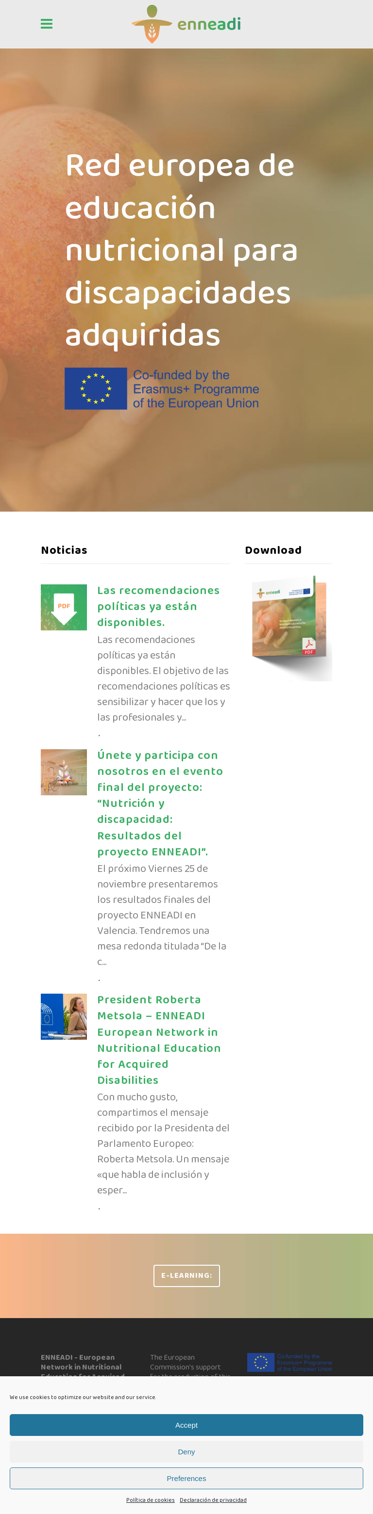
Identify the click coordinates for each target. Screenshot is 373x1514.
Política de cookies (150, 1500)
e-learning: (186, 1276)
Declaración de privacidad (213, 1500)
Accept (186, 1425)
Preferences (186, 1478)
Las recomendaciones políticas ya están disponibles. (158, 606)
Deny (186, 1452)
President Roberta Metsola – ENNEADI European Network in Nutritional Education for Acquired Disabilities (159, 1040)
